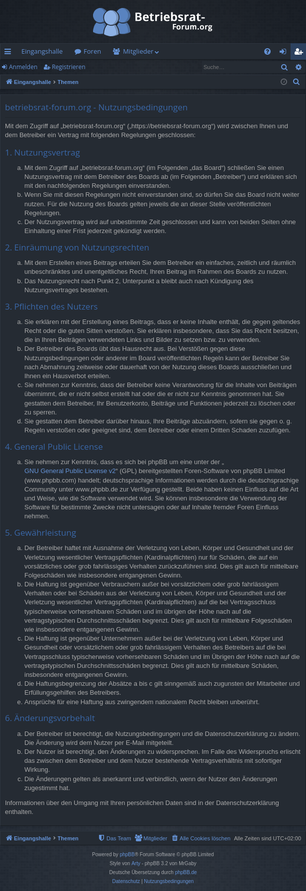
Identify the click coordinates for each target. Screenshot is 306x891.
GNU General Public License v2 (70, 471)
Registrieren (68, 67)
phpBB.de (186, 872)
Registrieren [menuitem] (300, 53)
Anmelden (23, 67)
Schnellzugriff (9, 53)
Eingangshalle (42, 51)
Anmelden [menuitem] (286, 53)
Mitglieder (138, 51)
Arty (135, 863)
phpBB (127, 854)
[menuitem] (267, 51)
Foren (92, 51)
